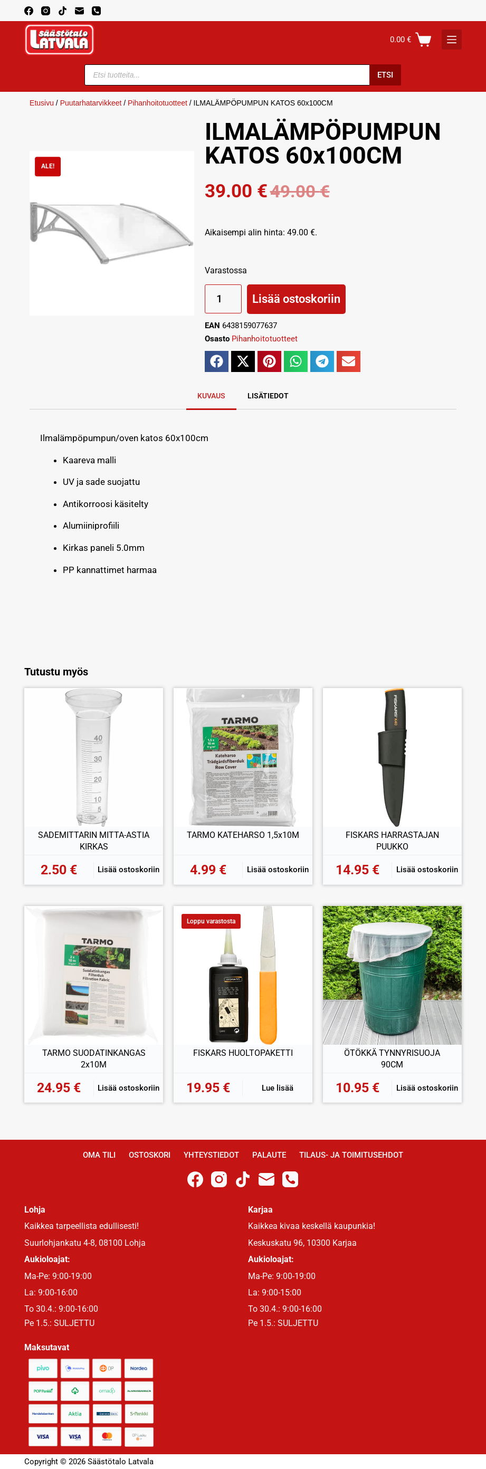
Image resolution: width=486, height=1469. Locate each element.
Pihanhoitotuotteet (157, 103)
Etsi (385, 75)
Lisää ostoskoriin (296, 299)
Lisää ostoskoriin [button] (128, 869)
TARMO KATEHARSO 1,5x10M (243, 835)
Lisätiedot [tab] (268, 396)
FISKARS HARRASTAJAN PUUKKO (392, 841)
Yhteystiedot (211, 1155)
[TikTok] (62, 10)
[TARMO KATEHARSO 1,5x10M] (243, 757)
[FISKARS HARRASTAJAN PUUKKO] (392, 757)
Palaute (269, 1155)
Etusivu (42, 103)
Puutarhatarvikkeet (91, 103)
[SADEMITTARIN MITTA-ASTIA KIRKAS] (93, 757)
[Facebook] (28, 10)
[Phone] (96, 10)
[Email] (79, 10)
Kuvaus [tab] (211, 396)
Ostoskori (149, 1155)
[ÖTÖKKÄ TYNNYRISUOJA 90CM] (392, 975)
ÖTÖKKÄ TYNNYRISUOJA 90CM (392, 1059)
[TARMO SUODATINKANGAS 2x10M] (93, 975)
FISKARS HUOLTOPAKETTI (243, 1053)
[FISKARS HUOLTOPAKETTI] (243, 975)
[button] (216, 361)
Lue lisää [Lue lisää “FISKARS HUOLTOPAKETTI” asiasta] (277, 1088)
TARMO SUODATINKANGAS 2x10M (94, 1059)
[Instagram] (45, 10)
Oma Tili (99, 1155)
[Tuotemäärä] (223, 298)
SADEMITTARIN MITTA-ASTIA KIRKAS (93, 841)
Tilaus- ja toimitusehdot (351, 1155)
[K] (452, 40)
